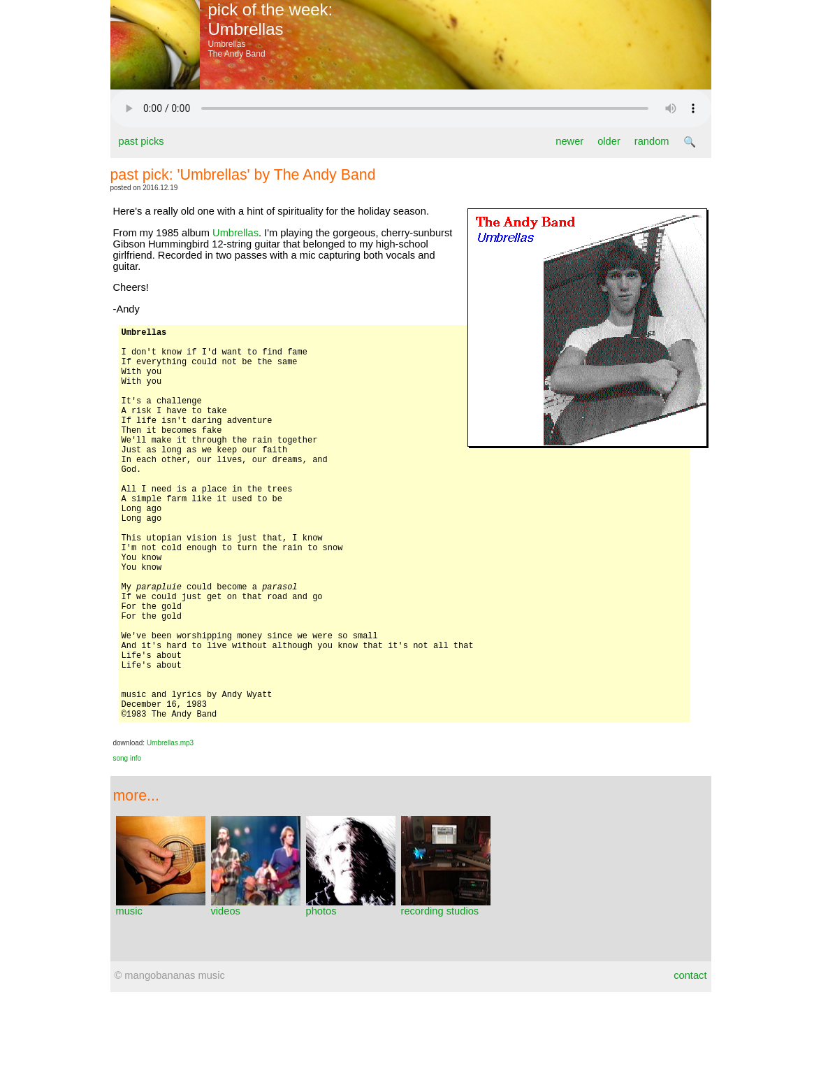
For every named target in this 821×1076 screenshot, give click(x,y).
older (608, 141)
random (651, 141)
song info (127, 842)
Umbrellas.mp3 (170, 827)
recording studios (446, 990)
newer (569, 141)
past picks (141, 141)
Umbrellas (235, 232)
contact (690, 1059)
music (160, 990)
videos (255, 990)
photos (350, 990)
